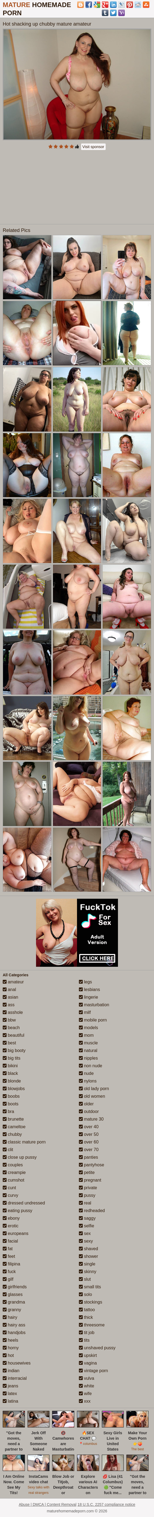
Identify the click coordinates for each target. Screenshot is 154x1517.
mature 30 (91, 1119)
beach (11, 1027)
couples (13, 1165)
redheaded (92, 1210)
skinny (87, 1271)
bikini (10, 1065)
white (86, 1386)
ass (8, 1004)
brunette (13, 1119)
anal (9, 989)
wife (85, 1393)
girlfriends (15, 1286)
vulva (86, 1378)
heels (10, 1340)
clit (8, 1149)
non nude (90, 1065)
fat (8, 1248)
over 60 (89, 1142)
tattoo (87, 1309)
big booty (14, 1050)
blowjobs (14, 1088)
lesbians (89, 989)
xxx (84, 1401)
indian (11, 1370)
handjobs (14, 1332)
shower (88, 1256)
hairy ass (14, 1325)
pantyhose (91, 1165)
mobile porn (93, 1020)
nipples (88, 1058)
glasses (13, 1294)
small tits (90, 1286)
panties (88, 1157)
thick (86, 1317)
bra (8, 1111)
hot (8, 1355)
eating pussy (17, 1210)
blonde (12, 1081)
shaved (88, 1248)
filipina (11, 1264)
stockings (90, 1302)
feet (9, 1256)
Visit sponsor (93, 147)
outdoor (89, 1111)
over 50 (89, 1134)
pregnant (90, 1180)
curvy (10, 1195)
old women (92, 1096)
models (88, 1027)
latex (10, 1393)
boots (11, 1104)
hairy (10, 1317)
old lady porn (94, 1088)
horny (11, 1347)
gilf (8, 1279)
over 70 (89, 1149)
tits (84, 1340)
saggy (87, 1218)
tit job (86, 1332)
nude (86, 1073)
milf (85, 1012)
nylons (88, 1081)
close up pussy (20, 1157)
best (9, 1043)
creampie (14, 1172)
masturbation (94, 1004)
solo (85, 1294)
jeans (10, 1386)
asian (10, 997)
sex (85, 1233)
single (87, 1264)
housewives (17, 1363)
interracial (15, 1378)
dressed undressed (24, 1203)
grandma (14, 1302)
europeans (15, 1233)
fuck (9, 1271)
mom (86, 1035)
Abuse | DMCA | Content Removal (47, 1504)
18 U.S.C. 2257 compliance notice (106, 1504)
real (85, 1203)
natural (88, 1050)
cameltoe (14, 1126)
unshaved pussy (97, 1347)
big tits (11, 1058)
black (10, 1073)
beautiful (13, 1035)
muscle (88, 1043)
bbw (9, 1020)
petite (87, 1172)
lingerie (88, 997)
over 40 (89, 1126)
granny (12, 1309)
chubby (12, 1134)
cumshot (13, 1180)
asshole (13, 1012)
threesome (92, 1325)
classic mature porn (24, 1142)
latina (10, 1401)
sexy (86, 1241)
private (88, 1187)
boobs (11, 1096)
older (86, 1104)
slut (85, 1279)
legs (85, 982)
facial (10, 1241)
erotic (11, 1226)
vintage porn (93, 1370)
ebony (11, 1218)
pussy (87, 1195)
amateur (13, 982)
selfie (86, 1226)
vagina (88, 1363)
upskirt (88, 1355)
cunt (9, 1187)
